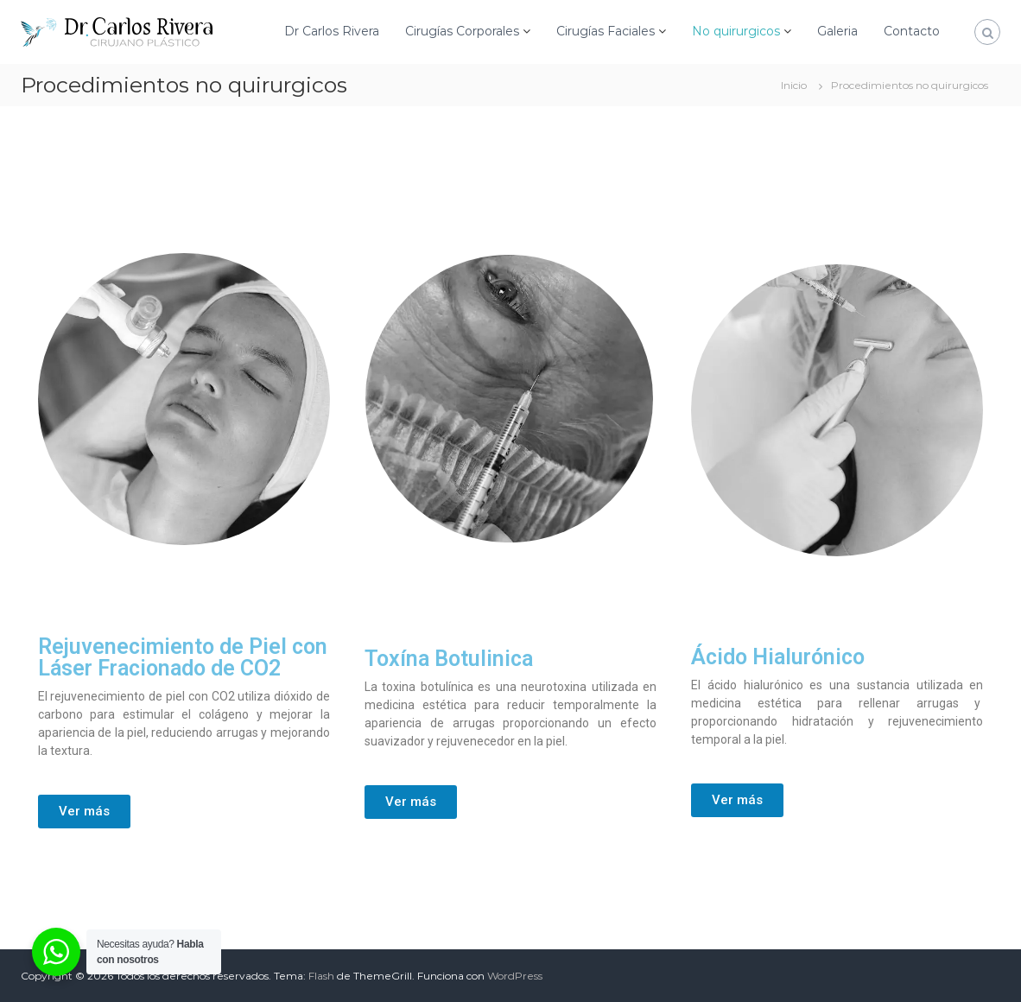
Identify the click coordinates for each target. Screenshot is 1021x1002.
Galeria (837, 31)
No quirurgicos (736, 31)
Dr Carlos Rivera (331, 31)
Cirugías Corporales (462, 31)
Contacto (912, 31)
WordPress (514, 975)
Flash (321, 975)
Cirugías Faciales (605, 31)
